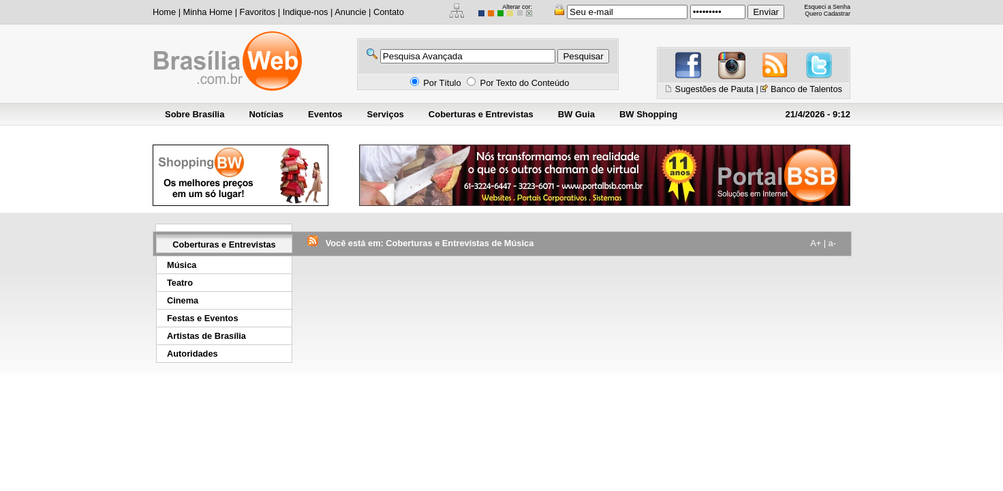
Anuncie (350, 12)
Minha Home (208, 12)
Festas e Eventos (202, 318)
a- (832, 243)
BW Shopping (648, 114)
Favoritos (258, 12)
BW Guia (576, 114)
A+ (815, 243)
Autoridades (192, 353)
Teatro (180, 283)
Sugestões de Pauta (714, 89)
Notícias (266, 114)
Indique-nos (305, 12)
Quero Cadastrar (827, 13)
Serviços (385, 114)
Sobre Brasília (194, 114)
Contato (388, 12)
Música (181, 265)
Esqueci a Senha (827, 6)
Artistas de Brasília (206, 336)
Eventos (325, 114)
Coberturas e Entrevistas (481, 114)
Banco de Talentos (806, 89)
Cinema (182, 300)
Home (164, 12)
